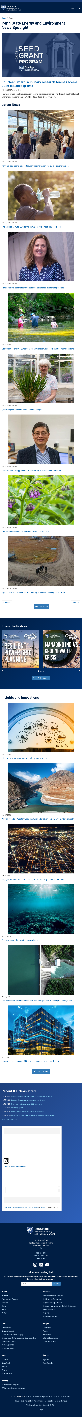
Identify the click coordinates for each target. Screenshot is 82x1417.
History (4, 1306)
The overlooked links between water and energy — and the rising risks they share (37, 1001)
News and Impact (8, 1331)
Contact (4, 1313)
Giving (4, 1309)
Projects (46, 1313)
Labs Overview (7, 1328)
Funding (5, 1380)
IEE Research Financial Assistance (13, 1388)
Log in (41, 1410)
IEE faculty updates (17, 1108)
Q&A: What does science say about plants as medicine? (26, 531)
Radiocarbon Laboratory (10, 1341)
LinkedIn (41, 1264)
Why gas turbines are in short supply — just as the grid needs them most (33, 879)
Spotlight (5, 1360)
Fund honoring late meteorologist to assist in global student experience (33, 288)
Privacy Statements (22, 1401)
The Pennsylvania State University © (40, 1405)
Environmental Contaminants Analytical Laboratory (19, 1338)
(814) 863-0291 (41, 1253)
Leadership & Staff (49, 1341)
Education (5, 1303)
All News (42, 606)
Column (4, 1370)
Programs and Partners (10, 1299)
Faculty (45, 1331)
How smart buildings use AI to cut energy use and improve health (30, 1061)
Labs (4, 1323)
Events (46, 1355)
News (4, 1355)
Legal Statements (61, 1401)
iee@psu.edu (41, 1258)
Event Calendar (48, 1363)
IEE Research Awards (50, 1316)
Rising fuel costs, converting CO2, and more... (26, 1104)
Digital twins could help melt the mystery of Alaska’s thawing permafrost (33, 592)
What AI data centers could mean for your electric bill (25, 758)
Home (4, 18)
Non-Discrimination (36, 1401)
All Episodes (41, 678)
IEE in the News (7, 1373)
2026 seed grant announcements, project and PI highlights (31, 1096)
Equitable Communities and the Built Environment (59, 1306)
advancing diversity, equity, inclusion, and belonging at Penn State (48, 1397)
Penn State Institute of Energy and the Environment (21, 1207)
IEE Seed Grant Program (10, 1385)
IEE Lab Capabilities (8, 1348)
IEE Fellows (47, 1335)
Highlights (46, 1360)
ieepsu (43, 1207)
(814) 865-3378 (39, 1256)
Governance (47, 1328)
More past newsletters (9, 1119)
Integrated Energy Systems (52, 1303)
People (46, 1323)
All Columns (41, 1071)
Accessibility (49, 1401)
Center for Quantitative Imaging (12, 1335)
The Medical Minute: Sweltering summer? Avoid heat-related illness (31, 227)
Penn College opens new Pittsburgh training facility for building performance (35, 166)
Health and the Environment (52, 1299)
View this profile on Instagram (15, 1166)
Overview (5, 1296)
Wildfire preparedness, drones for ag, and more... (28, 1112)
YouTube (47, 1264)
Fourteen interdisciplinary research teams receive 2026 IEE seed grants (39, 84)
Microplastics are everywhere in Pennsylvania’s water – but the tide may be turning (38, 349)
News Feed (6, 1363)
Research (47, 1291)
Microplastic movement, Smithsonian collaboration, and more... (33, 1115)
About (4, 1291)
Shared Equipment (8, 1345)
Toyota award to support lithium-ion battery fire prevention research (31, 470)
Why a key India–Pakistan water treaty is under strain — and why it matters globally (38, 819)
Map (41, 1248)
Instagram (35, 1264)
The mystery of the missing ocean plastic (20, 940)
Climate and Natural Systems (53, 1296)
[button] (3, 670)
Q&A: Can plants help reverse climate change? (22, 410)
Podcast (5, 1366)
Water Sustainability (49, 1309)
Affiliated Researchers (50, 1338)
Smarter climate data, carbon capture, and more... (28, 1100)
